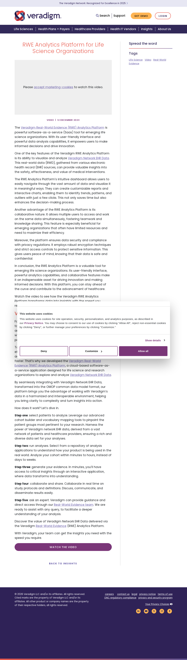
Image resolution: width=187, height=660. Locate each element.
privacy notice (147, 594)
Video (148, 59)
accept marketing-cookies (53, 87)
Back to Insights (63, 563)
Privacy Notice (33, 323)
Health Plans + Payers (54, 29)
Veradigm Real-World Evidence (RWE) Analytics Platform (62, 128)
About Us (164, 29)
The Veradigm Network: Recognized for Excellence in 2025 (93, 3)
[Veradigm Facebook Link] (170, 611)
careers (109, 594)
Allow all (143, 351)
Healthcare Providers (90, 29)
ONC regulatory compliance (120, 597)
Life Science (136, 59)
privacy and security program (155, 597)
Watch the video (63, 547)
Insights (147, 29)
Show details (153, 340)
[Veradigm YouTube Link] (146, 611)
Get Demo (141, 16)
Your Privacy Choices (157, 604)
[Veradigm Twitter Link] (154, 611)
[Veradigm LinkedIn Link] (138, 611)
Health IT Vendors (123, 29)
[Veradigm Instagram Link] (162, 611)
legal (134, 594)
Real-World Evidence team (73, 505)
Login (163, 16)
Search (103, 16)
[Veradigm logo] (38, 15)
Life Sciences (23, 29)
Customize (93, 351)
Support (119, 16)
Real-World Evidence (51, 526)
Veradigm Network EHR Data (88, 158)
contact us (123, 594)
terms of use (165, 594)
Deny (44, 351)
